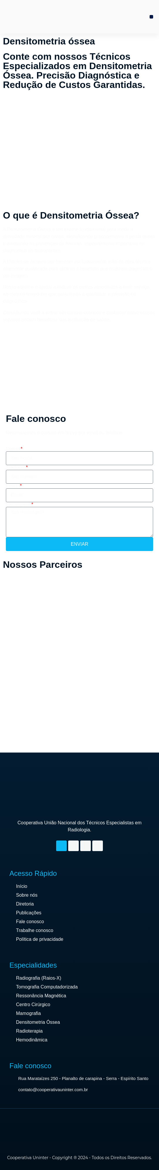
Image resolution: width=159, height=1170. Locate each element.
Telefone (15, 467)
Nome (13, 449)
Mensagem (18, 504)
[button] (151, 17)
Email (12, 486)
